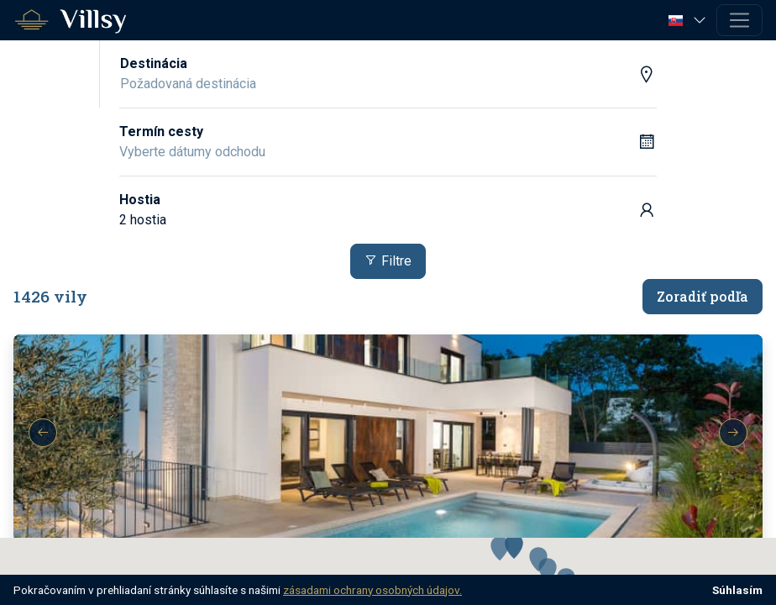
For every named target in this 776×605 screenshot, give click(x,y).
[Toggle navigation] (739, 20)
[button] (689, 20)
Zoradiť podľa (702, 296)
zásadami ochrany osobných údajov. (372, 590)
